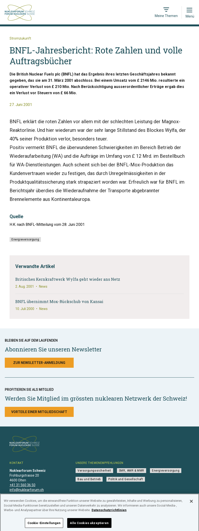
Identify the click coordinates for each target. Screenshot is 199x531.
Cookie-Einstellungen (44, 524)
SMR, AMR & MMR (131, 470)
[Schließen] (191, 502)
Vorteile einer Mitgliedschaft (39, 412)
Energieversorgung (25, 239)
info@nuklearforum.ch (27, 490)
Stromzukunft (20, 38)
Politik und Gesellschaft (125, 479)
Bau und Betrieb (89, 479)
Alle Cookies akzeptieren (89, 524)
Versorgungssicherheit (94, 470)
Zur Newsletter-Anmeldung (39, 363)
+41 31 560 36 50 (22, 485)
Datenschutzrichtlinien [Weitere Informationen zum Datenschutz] (109, 511)
